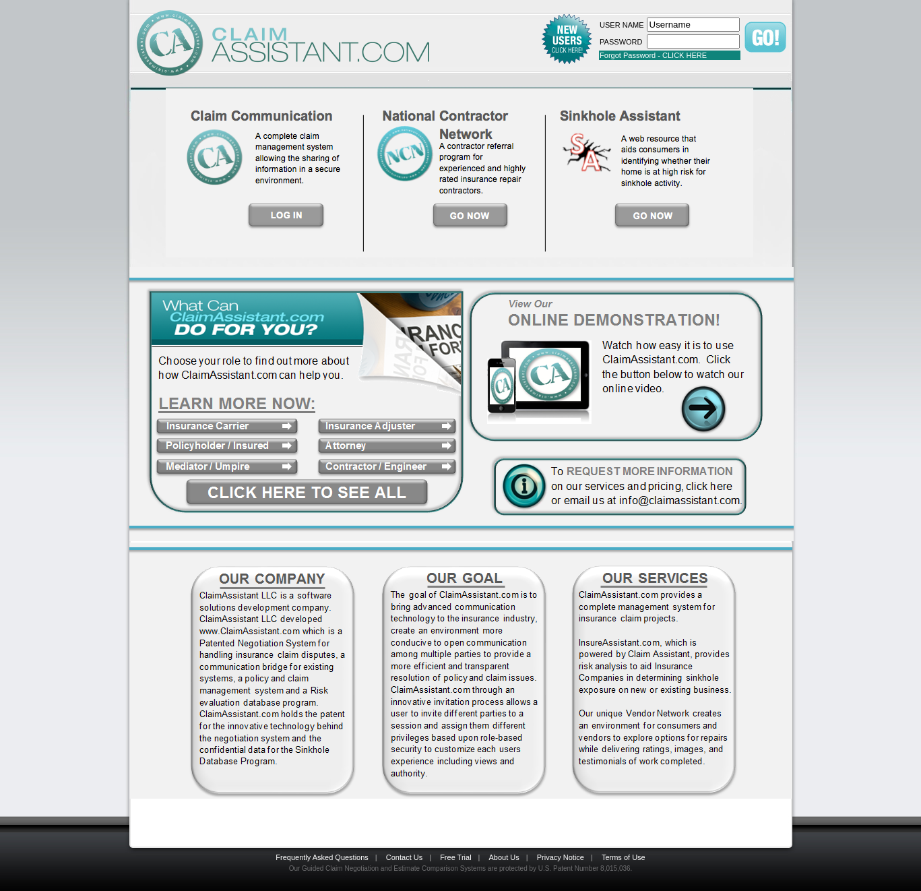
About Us (504, 857)
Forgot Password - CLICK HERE (653, 55)
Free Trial (455, 857)
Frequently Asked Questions (322, 857)
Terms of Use (623, 857)
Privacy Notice (560, 857)
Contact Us (404, 857)
